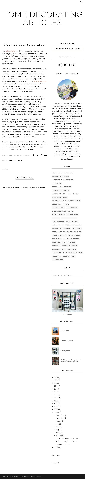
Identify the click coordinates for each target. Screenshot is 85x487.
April (58, 441)
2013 (55, 406)
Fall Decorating (58, 215)
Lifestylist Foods (59, 219)
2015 (55, 400)
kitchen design (72, 222)
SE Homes (77, 240)
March (58, 444)
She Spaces (67, 322)
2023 (56, 385)
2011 (55, 412)
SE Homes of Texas (59, 243)
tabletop (66, 264)
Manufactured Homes (60, 184)
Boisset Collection (69, 226)
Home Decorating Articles (42, 22)
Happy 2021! (65, 339)
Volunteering (57, 257)
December (60, 423)
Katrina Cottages (59, 208)
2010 (55, 414)
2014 (55, 403)
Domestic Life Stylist (60, 198)
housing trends (58, 222)
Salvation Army (74, 243)
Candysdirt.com (58, 229)
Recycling (18, 168)
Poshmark (76, 56)
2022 (56, 388)
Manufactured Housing (61, 236)
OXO (73, 236)
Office (79, 236)
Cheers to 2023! (67, 349)
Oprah (54, 240)
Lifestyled (77, 233)
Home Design (73, 201)
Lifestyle (55, 181)
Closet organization (60, 212)
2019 (55, 394)
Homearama (67, 233)
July (57, 432)
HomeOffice (56, 233)
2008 (56, 420)
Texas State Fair (58, 250)
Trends (64, 181)
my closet (67, 56)
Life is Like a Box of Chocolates (68, 447)
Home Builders (72, 215)
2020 (56, 391)
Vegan (64, 253)
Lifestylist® (10, 59)
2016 (55, 397)
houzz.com (56, 264)
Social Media (57, 247)
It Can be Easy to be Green (66, 449)
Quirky (69, 240)
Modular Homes (58, 188)
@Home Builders (40, 89)
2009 (56, 417)
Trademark (56, 253)
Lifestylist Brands (59, 205)
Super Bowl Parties (71, 247)
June (57, 435)
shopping (55, 226)
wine (73, 264)
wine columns (57, 267)
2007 (56, 455)
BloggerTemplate (36, 484)
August (58, 429)
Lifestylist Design (59, 201)
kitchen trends (74, 208)
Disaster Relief (72, 229)
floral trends (70, 257)
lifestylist (56, 191)
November (60, 426)
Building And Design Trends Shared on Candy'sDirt (71, 368)
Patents (62, 240)
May (57, 438)
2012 (55, 409)
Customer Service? (63, 452)
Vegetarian (73, 253)
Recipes (71, 219)
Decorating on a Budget (61, 195)
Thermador (71, 250)
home (11, 168)
